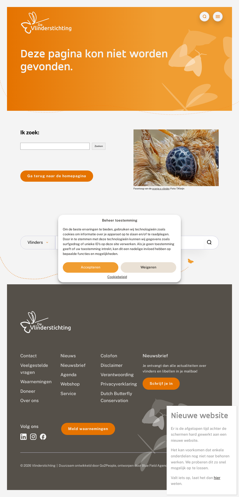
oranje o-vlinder (160, 188)
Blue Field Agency (155, 465)
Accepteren (90, 267)
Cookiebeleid (117, 277)
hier (217, 478)
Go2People (108, 465)
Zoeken (99, 146)
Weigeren (148, 267)
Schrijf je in (161, 383)
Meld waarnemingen (88, 429)
